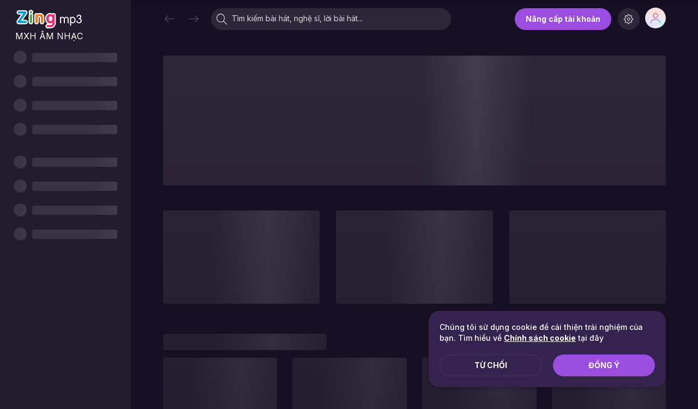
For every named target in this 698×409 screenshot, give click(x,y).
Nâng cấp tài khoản (563, 18)
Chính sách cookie (540, 337)
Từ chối (490, 365)
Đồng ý (603, 365)
